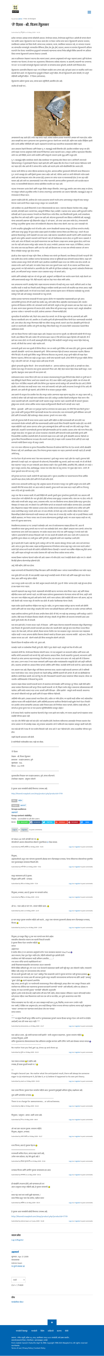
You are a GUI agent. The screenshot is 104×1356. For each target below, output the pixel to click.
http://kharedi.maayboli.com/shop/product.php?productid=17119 (39, 793)
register (31, 830)
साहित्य (20, 800)
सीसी (66, 1331)
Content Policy (39, 1348)
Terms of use (16, 1348)
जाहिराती (51, 1331)
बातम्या (59, 1331)
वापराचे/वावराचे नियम (18, 1340)
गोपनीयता (30, 1340)
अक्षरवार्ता (23, 805)
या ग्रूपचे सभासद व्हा (18, 1266)
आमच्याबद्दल (39, 1340)
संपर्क (46, 1340)
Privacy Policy (28, 1348)
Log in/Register (18, 1240)
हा (48, 842)
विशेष (42, 1331)
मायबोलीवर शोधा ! (17, 1302)
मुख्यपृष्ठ (20, 19)
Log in (17, 830)
